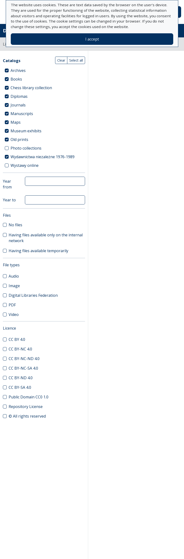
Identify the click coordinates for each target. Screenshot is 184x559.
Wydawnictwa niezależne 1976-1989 (43, 156)
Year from (7, 184)
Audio (14, 276)
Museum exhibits (26, 131)
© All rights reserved (27, 416)
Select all (76, 60)
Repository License (26, 406)
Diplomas (19, 96)
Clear (61, 60)
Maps (16, 122)
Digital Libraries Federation (33, 295)
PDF (12, 305)
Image (14, 285)
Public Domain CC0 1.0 (28, 397)
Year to (9, 200)
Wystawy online (25, 165)
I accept (92, 39)
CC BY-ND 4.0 (21, 377)
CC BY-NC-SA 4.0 (23, 368)
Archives (18, 70)
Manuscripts (22, 113)
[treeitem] (44, 70)
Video (14, 314)
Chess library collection (31, 87)
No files (15, 224)
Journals (18, 105)
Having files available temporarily (38, 250)
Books (16, 79)
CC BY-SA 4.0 (20, 387)
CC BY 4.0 (17, 339)
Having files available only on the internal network (46, 237)
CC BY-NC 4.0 (20, 349)
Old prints (19, 139)
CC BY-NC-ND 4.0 (24, 358)
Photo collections (26, 148)
